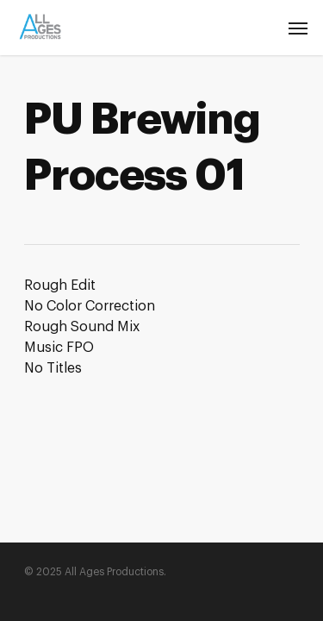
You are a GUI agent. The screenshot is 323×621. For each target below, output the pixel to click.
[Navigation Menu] (298, 27)
